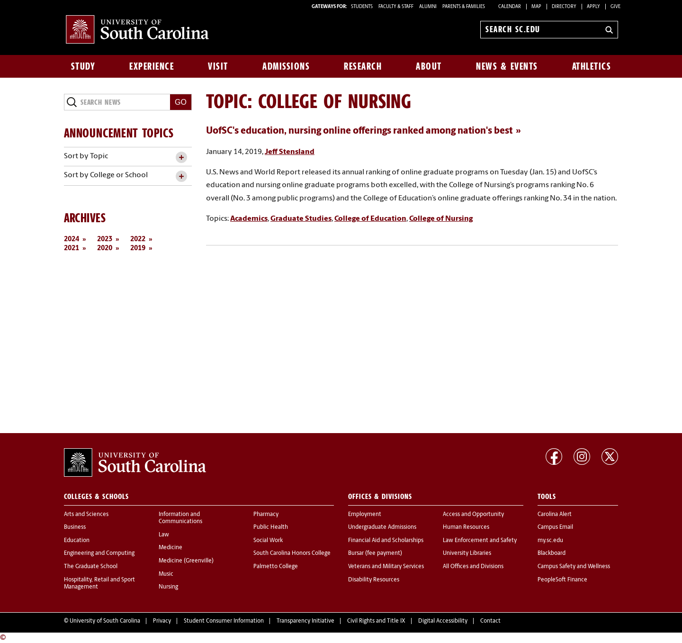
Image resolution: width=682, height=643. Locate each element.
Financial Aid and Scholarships (385, 540)
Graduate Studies (301, 219)
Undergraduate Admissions (382, 527)
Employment (364, 514)
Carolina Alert (555, 514)
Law (164, 535)
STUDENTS (362, 6)
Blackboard (551, 553)
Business (75, 527)
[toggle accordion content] (181, 157)
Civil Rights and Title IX (376, 621)
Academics (249, 219)
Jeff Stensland (289, 152)
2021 (71, 248)
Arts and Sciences (86, 514)
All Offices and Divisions (473, 567)
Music (166, 574)
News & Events (507, 66)
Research (363, 66)
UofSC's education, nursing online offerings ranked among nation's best (359, 131)
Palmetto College (275, 567)
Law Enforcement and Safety (480, 540)
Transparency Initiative (305, 621)
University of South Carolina (105, 621)
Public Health (270, 527)
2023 (104, 239)
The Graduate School (90, 567)
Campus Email (555, 527)
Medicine (170, 548)
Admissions (286, 66)
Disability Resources (373, 580)
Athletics (591, 66)
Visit (218, 66)
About (429, 66)
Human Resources (466, 527)
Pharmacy (265, 514)
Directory (564, 6)
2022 (137, 239)
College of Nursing (441, 219)
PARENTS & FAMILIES (463, 6)
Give (615, 6)
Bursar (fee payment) (375, 553)
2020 (104, 248)
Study (83, 66)
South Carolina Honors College (292, 553)
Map (536, 6)
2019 (137, 248)
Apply (593, 6)
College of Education (370, 219)
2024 (71, 239)
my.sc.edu (550, 540)
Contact (490, 621)
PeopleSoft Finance (562, 580)
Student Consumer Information (224, 621)
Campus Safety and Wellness (574, 567)
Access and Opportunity (473, 514)
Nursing (168, 587)
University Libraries (467, 553)
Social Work (268, 540)
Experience (151, 66)
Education (77, 540)
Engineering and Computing (99, 553)
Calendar (509, 6)
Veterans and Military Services (386, 567)
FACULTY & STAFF (395, 6)
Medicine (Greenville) (186, 561)
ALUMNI (428, 6)
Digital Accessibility (442, 621)
